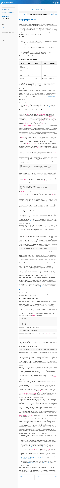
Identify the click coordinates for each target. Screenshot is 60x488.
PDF (4, 18)
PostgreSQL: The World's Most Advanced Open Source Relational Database (8, 11)
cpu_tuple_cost (46, 462)
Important (3, 30)
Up (24, 14)
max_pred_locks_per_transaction (27, 457)
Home (3, 24)
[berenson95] (38, 286)
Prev (21, 14)
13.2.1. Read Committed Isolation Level (27, 18)
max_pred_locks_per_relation (40, 457)
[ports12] (23, 472)
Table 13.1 (21, 57)
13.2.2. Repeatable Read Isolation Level (27, 19)
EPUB (8, 18)
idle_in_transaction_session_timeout (38, 446)
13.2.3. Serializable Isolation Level (8, 40)
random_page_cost (32, 462)
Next (56, 14)
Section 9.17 (45, 106)
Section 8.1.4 (51, 106)
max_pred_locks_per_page (26, 458)
